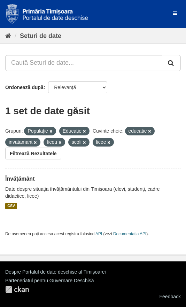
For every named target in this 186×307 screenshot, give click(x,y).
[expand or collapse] (175, 13)
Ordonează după (24, 87)
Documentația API (129, 233)
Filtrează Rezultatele (33, 153)
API (98, 233)
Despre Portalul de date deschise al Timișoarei (55, 272)
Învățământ (19, 179)
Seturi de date (40, 35)
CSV (11, 206)
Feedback (170, 296)
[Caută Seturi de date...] (83, 63)
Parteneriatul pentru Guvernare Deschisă (49, 280)
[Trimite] (171, 63)
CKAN (17, 289)
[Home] (8, 35)
